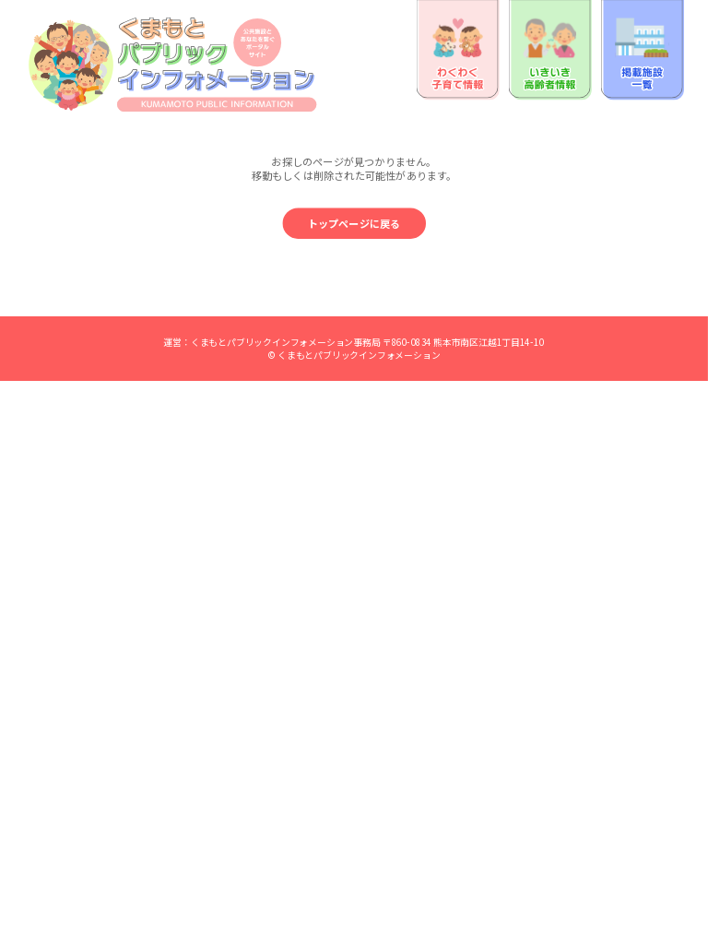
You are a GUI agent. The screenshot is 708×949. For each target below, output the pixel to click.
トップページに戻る (354, 223)
